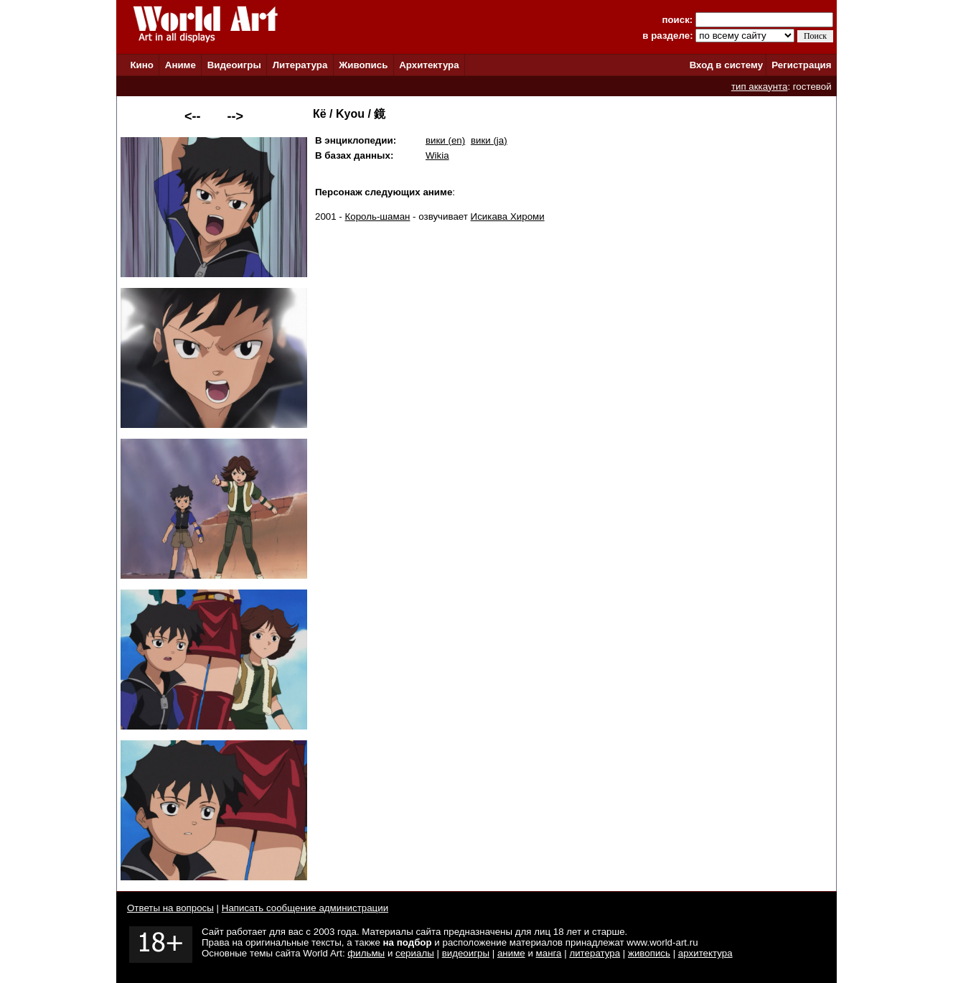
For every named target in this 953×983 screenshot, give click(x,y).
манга (549, 953)
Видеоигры (234, 65)
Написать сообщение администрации (305, 908)
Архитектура (429, 65)
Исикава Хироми (508, 216)
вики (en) (445, 140)
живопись (649, 953)
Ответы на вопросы (170, 908)
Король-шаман (377, 216)
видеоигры (465, 953)
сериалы (414, 953)
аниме (511, 953)
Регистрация (801, 65)
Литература (300, 65)
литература (594, 953)
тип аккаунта (759, 86)
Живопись (363, 65)
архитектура (705, 953)
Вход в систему (726, 65)
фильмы (366, 953)
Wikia (437, 155)
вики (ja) (489, 140)
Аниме (180, 65)
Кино (142, 65)
